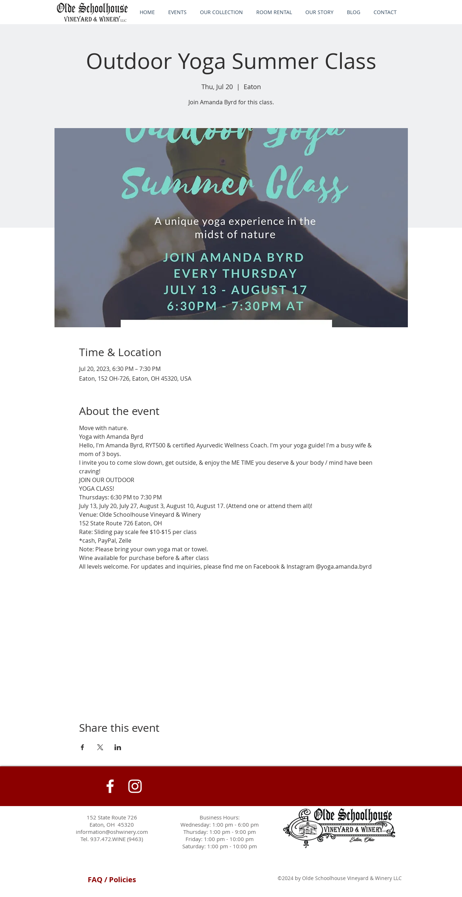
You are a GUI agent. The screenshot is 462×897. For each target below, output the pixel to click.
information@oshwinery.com (112, 831)
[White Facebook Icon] (110, 786)
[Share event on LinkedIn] (117, 747)
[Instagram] (135, 786)
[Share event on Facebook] (82, 747)
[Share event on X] (100, 747)
